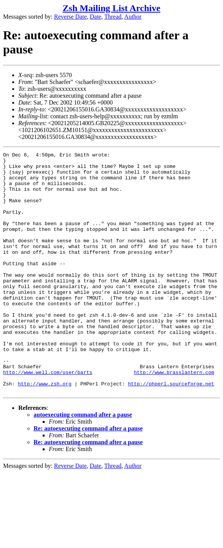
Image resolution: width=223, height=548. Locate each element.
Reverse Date (70, 16)
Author (132, 16)
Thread (112, 16)
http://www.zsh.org (44, 430)
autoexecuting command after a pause (83, 462)
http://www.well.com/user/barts (47, 416)
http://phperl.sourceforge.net (171, 430)
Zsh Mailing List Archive (111, 8)
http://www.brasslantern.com (174, 416)
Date (95, 16)
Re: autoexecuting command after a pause (88, 476)
